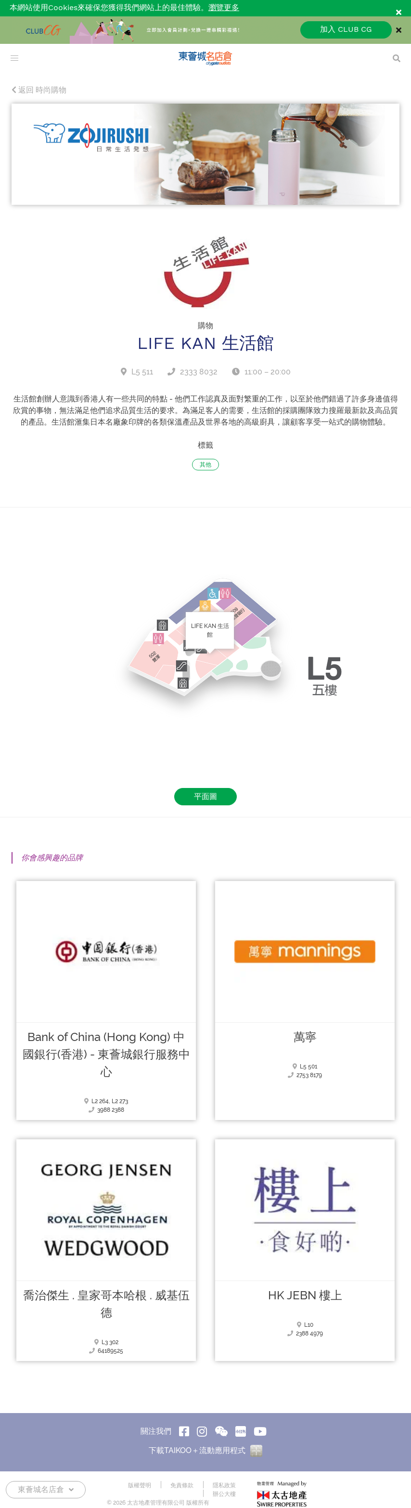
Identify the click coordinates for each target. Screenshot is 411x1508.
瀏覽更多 (223, 8)
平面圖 (205, 796)
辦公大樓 (224, 1494)
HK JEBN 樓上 (305, 1295)
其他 (205, 464)
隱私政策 (224, 1485)
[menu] (14, 58)
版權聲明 (139, 1485)
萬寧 (305, 1037)
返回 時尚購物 (39, 89)
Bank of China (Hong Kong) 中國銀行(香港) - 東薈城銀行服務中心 (106, 1054)
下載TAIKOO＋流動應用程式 (205, 1450)
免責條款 (181, 1485)
